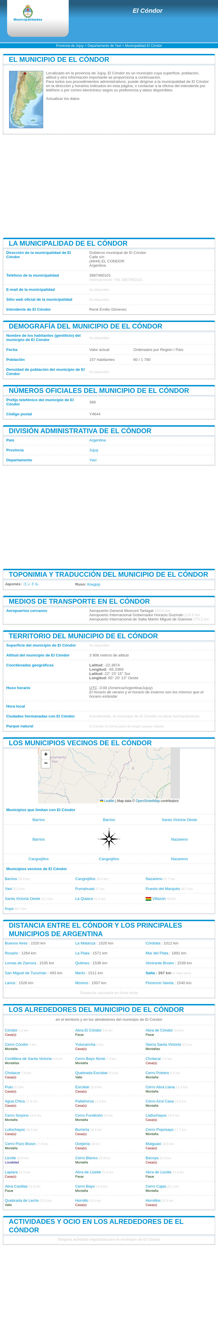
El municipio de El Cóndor (59, 59)
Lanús (10, 983)
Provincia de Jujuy (69, 46)
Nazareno (179, 839)
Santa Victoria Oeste (179, 820)
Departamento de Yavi (104, 46)
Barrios (38, 820)
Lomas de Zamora (20, 963)
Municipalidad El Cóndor (143, 46)
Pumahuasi (85, 889)
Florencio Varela (159, 983)
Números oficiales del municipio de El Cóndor (99, 390)
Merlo (80, 973)
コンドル (31, 584)
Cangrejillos (38, 859)
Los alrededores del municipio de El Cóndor (96, 1009)
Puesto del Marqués (163, 889)
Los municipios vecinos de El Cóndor (80, 743)
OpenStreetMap (148, 801)
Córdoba (153, 943)
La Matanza (85, 943)
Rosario (11, 953)
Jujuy (93, 450)
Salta (150, 973)
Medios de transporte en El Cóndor (79, 601)
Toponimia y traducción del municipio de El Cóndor (108, 574)
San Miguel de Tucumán (26, 973)
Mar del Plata (157, 953)
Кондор (93, 584)
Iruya (9, 908)
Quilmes (82, 963)
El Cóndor (147, 10)
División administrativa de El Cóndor (80, 431)
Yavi (93, 460)
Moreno (81, 983)
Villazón (159, 898)
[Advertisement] (109, 186)
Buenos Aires (16, 943)
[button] (45, 755)
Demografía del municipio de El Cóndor (85, 326)
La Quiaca (84, 898)
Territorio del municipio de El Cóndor (83, 636)
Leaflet (107, 801)
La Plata (82, 953)
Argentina (97, 440)
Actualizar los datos (62, 98)
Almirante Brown (160, 963)
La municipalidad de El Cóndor (68, 243)
